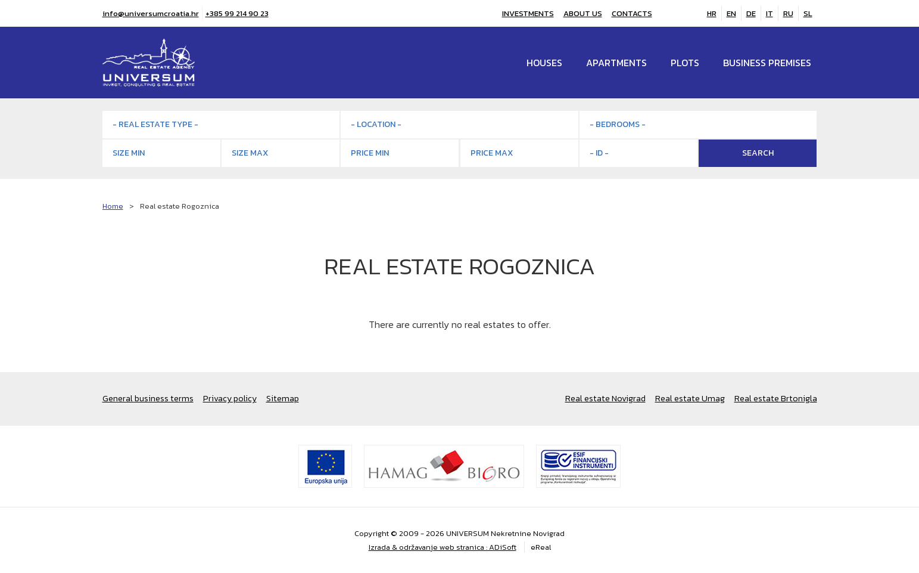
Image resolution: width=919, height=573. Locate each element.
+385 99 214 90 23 (237, 13)
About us (582, 13)
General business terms (148, 398)
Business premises (767, 62)
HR (711, 13)
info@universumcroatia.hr (150, 13)
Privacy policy (230, 398)
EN (731, 13)
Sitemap (282, 398)
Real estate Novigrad (605, 398)
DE (751, 13)
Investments (528, 13)
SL (807, 13)
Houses (544, 62)
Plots (685, 62)
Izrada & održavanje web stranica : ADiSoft (442, 547)
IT (769, 13)
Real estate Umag (690, 398)
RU (788, 13)
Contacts (632, 13)
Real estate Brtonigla (775, 398)
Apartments (616, 62)
